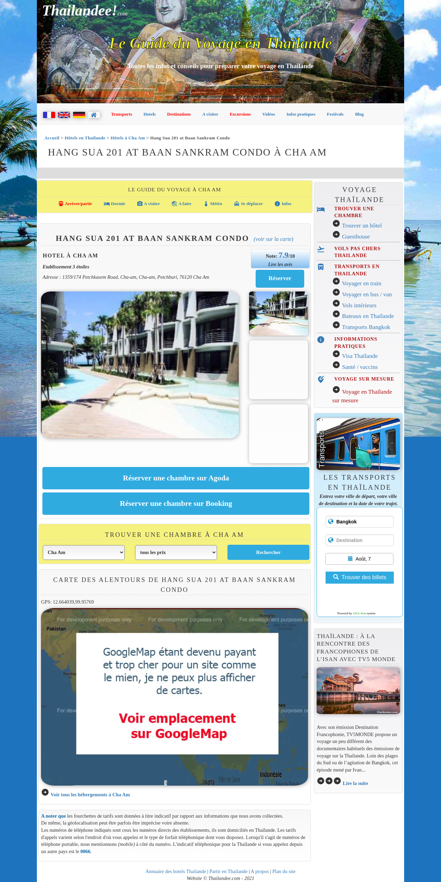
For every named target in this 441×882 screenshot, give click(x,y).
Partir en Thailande (228, 871)
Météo (212, 204)
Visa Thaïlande (360, 356)
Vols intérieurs (359, 305)
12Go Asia (359, 613)
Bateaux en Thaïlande (368, 316)
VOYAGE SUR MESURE (364, 379)
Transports (121, 114)
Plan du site (283, 871)
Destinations (179, 114)
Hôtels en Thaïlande (85, 137)
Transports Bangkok (366, 327)
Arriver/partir (75, 204)
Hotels (150, 114)
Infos (282, 204)
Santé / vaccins (360, 367)
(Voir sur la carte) (273, 239)
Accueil (52, 137)
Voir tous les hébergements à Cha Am (90, 794)
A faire (181, 204)
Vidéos (268, 114)
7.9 (283, 255)
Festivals (335, 114)
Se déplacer (248, 204)
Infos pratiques (301, 114)
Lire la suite (355, 783)
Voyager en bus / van (367, 294)
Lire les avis (280, 264)
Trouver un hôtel (362, 225)
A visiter (210, 114)
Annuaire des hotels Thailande (175, 871)
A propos (260, 871)
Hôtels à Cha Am (128, 137)
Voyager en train (361, 283)
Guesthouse (356, 236)
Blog (359, 114)
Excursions (240, 114)
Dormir (114, 204)
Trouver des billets (359, 577)
